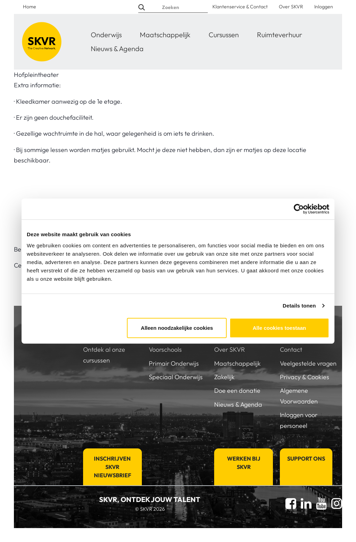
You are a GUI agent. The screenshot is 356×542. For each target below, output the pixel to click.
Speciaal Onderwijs (176, 377)
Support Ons (306, 458)
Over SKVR (291, 6)
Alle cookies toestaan (279, 327)
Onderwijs (106, 34)
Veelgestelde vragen (308, 363)
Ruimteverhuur (279, 34)
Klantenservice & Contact (240, 6)
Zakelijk (224, 377)
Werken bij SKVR (243, 462)
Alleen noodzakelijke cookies (177, 327)
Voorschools (165, 349)
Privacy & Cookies (304, 377)
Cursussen (224, 34)
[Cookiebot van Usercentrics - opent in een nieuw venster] (298, 209)
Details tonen (299, 306)
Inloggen (323, 6)
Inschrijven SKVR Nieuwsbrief (112, 467)
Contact (291, 349)
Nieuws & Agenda (117, 48)
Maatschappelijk (165, 34)
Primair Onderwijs (174, 363)
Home (29, 6)
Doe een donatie (237, 390)
